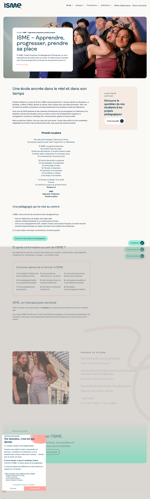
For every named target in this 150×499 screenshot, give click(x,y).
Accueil (19, 32)
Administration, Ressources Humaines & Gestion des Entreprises (109, 374)
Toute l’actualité (113, 121)
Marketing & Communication (109, 361)
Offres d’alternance (122, 5)
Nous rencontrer (139, 5)
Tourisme (109, 400)
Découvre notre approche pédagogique (30, 238)
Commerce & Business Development (109, 388)
